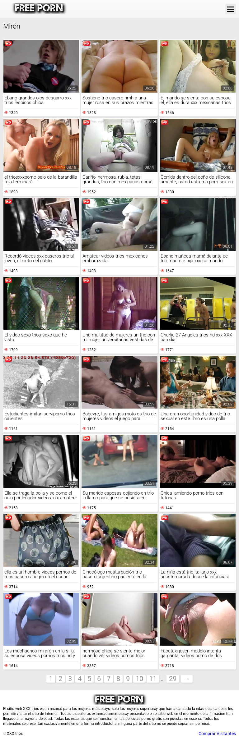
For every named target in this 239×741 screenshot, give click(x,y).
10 (139, 679)
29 (172, 679)
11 (153, 679)
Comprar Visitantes (217, 733)
